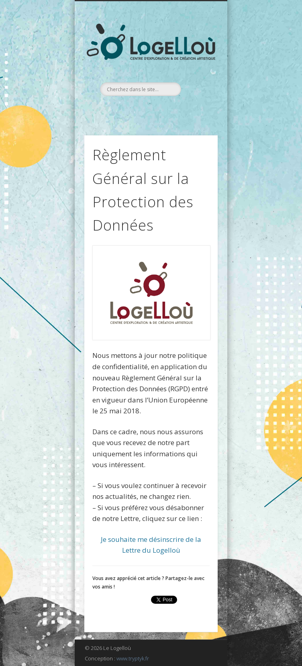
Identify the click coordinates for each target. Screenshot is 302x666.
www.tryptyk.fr (132, 658)
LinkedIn (158, 109)
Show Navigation (198, 71)
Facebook (141, 109)
